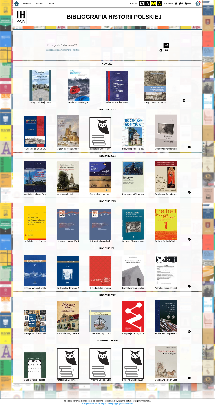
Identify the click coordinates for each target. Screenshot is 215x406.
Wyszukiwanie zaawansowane (58, 50)
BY (159, 3)
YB (153, 3)
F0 (176, 3)
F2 (187, 3)
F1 (181, 3)
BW (148, 3)
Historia (39, 3)
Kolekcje (76, 50)
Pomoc (51, 3)
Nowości (27, 3)
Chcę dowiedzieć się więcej (94, 403)
